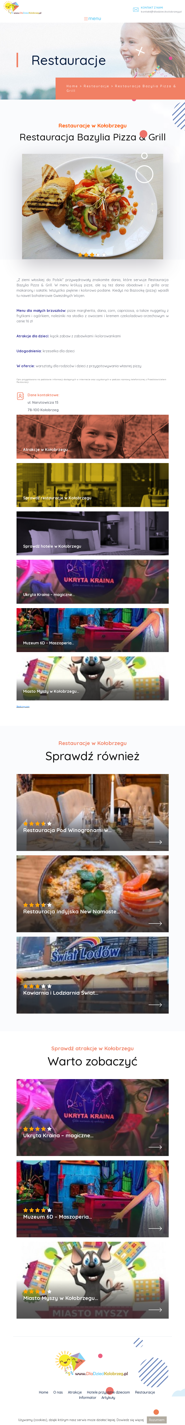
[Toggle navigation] (92, 19)
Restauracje (145, 1392)
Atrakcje (75, 1392)
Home (43, 1392)
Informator (87, 1397)
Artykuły (108, 1397)
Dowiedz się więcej (130, 1420)
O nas (58, 1392)
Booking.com (23, 706)
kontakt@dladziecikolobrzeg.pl (161, 11)
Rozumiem (156, 1420)
